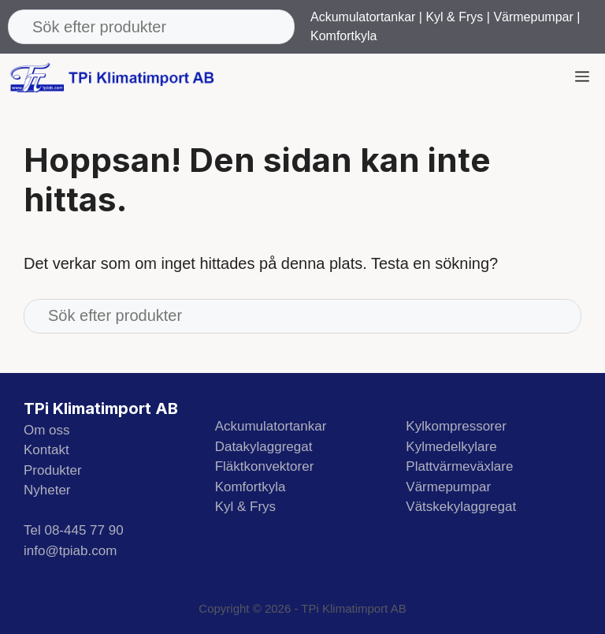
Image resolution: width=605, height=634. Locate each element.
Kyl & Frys (454, 17)
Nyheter (47, 490)
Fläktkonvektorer (264, 466)
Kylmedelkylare (451, 446)
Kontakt (46, 449)
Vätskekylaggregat (461, 506)
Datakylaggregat (264, 446)
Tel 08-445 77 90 (74, 530)
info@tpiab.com (70, 550)
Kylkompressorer (456, 426)
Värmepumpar (533, 17)
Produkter (53, 470)
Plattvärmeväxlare (459, 466)
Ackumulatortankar (362, 17)
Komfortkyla (343, 36)
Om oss (47, 430)
